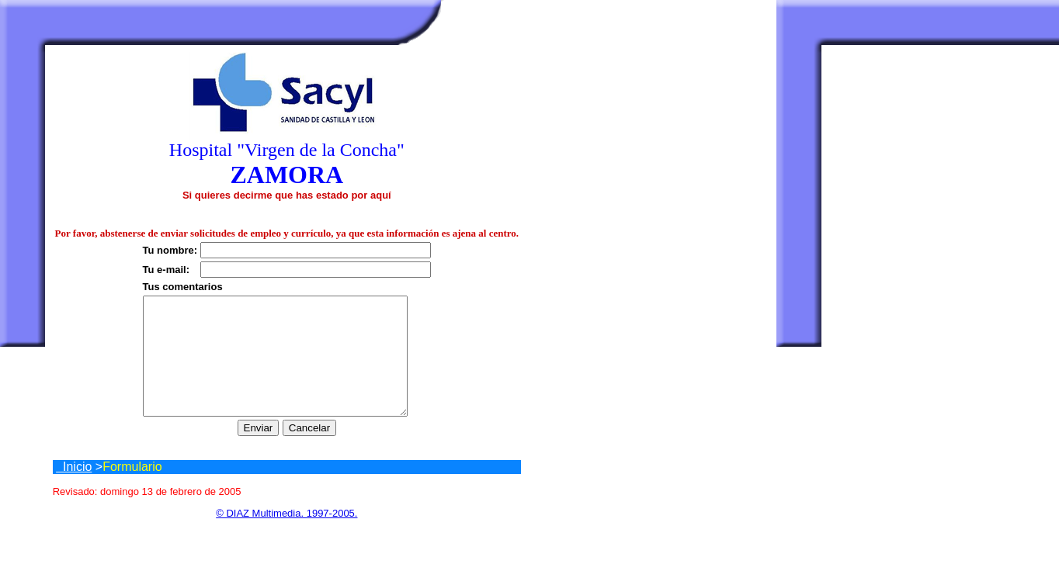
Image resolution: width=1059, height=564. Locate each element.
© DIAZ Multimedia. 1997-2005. (286, 536)
